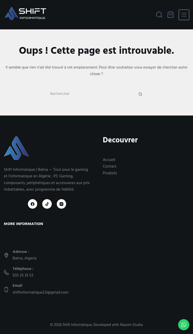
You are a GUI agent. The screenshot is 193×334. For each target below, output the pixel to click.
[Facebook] (32, 204)
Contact (109, 167)
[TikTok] (47, 204)
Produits (110, 173)
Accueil (109, 160)
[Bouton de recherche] (140, 94)
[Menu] (184, 15)
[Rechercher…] (90, 94)
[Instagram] (61, 204)
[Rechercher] (159, 15)
